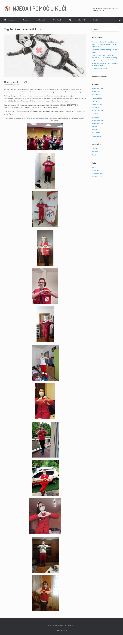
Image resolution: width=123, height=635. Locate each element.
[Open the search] (119, 20)
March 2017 (96, 133)
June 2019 (95, 117)
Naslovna (9, 20)
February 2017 (97, 136)
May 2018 (95, 126)
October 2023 (96, 92)
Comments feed (97, 174)
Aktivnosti (41, 20)
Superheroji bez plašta (16, 82)
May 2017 (95, 130)
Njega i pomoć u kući (77, 20)
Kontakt (96, 20)
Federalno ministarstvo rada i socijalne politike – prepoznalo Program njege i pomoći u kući (105, 44)
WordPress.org (97, 177)
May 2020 (95, 101)
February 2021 (97, 98)
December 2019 (97, 111)
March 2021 (96, 95)
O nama (26, 20)
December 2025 (97, 88)
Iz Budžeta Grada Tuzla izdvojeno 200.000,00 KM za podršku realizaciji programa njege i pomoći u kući (104, 57)
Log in (94, 167)
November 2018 (97, 123)
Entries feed (96, 170)
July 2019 (95, 114)
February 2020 (97, 104)
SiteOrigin (60, 630)
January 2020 (96, 107)
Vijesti (94, 155)
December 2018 (97, 120)
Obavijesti (57, 20)
